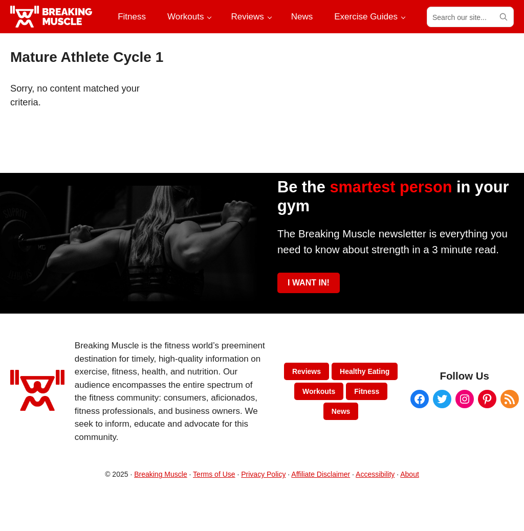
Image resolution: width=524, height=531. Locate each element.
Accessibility (375, 474)
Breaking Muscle (160, 474)
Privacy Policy (263, 474)
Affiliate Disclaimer (320, 474)
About (409, 474)
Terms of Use (214, 474)
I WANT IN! (309, 282)
